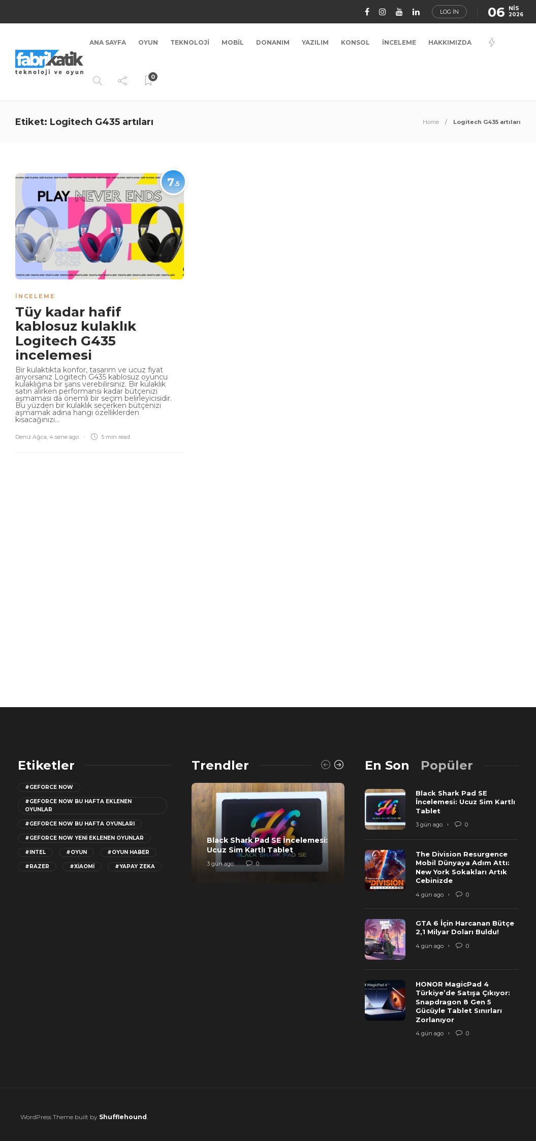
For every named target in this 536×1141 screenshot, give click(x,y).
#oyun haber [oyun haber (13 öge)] (128, 852)
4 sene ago (64, 436)
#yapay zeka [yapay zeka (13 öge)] (135, 866)
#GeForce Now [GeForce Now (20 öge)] (49, 787)
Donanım (273, 42)
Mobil (233, 42)
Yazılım (315, 42)
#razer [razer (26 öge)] (37, 866)
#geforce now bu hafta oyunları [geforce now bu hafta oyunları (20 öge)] (80, 823)
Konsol (355, 42)
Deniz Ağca (31, 436)
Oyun (148, 42)
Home (431, 121)
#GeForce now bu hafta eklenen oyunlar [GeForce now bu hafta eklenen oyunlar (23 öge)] (78, 805)
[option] (268, 832)
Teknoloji (189, 42)
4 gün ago (430, 894)
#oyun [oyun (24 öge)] (76, 852)
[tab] (387, 765)
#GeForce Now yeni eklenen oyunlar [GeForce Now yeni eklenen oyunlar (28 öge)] (84, 838)
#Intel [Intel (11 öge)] (35, 852)
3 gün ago (220, 863)
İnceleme (399, 42)
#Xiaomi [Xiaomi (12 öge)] (82, 866)
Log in (449, 11)
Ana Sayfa (107, 42)
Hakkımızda (449, 42)
